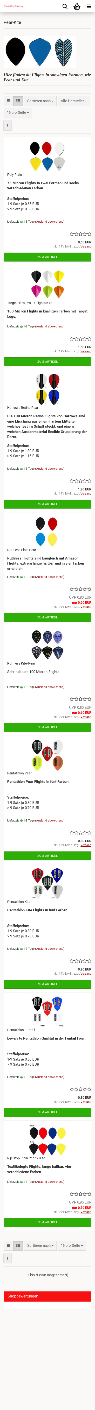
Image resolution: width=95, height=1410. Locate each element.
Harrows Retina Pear (22, 408)
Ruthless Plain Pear (21, 550)
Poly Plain (14, 175)
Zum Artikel (47, 257)
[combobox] (40, 101)
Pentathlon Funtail (21, 1030)
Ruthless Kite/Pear (21, 663)
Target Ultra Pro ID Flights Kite (29, 303)
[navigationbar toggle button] (89, 6)
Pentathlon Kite (18, 902)
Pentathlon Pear (19, 773)
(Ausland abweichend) (49, 221)
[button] (9, 101)
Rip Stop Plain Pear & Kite (26, 1158)
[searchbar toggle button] (65, 6)
